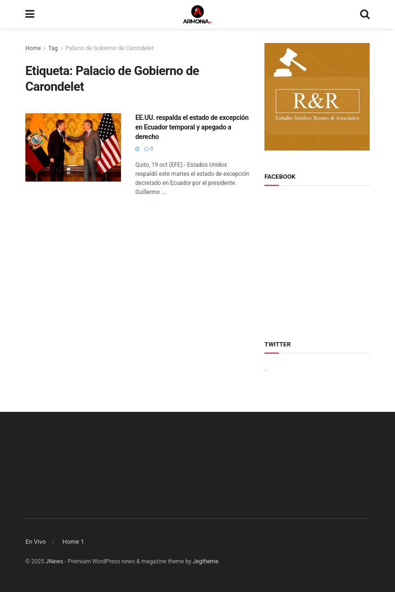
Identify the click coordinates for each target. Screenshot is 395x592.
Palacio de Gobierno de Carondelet (110, 48)
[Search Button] (365, 14)
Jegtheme (206, 561)
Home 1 (73, 541)
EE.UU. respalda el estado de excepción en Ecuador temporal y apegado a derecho (192, 127)
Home (33, 48)
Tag (53, 48)
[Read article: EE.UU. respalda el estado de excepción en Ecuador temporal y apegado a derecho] (73, 147)
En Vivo (35, 541)
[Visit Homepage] (197, 14)
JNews (54, 561)
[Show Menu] (29, 14)
